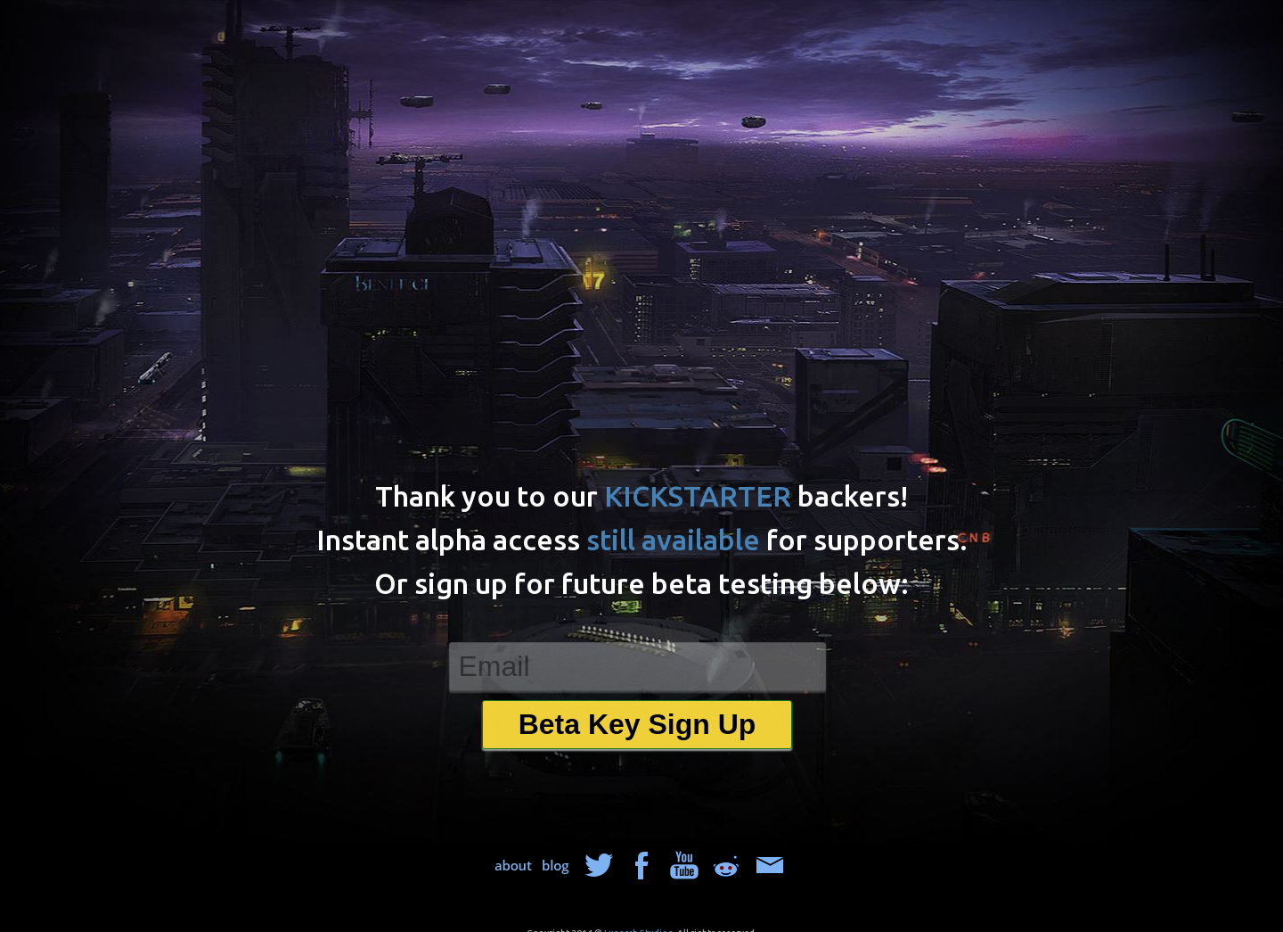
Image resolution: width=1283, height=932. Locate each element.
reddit (727, 865)
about (513, 865)
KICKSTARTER (697, 496)
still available (673, 540)
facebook (641, 865)
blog (556, 865)
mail (769, 865)
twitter (598, 865)
